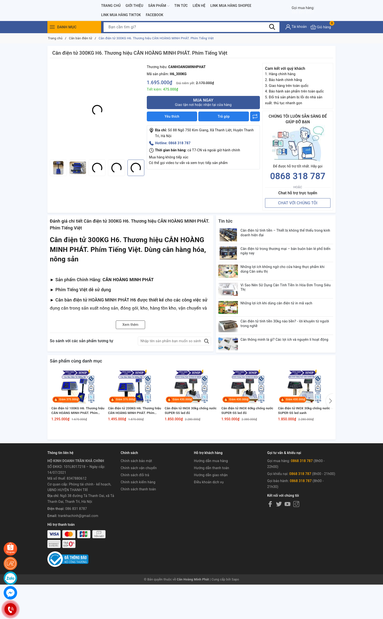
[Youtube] (287, 552)
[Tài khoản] (296, 27)
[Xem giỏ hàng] (320, 27)
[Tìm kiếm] (272, 27)
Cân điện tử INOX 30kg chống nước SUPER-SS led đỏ (189, 457)
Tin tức (181, 6)
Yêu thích (172, 116)
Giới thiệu (134, 6)
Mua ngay (203, 102)
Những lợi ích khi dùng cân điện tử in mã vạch (282, 320)
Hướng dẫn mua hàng (211, 509)
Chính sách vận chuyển (139, 516)
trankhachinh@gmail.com (78, 564)
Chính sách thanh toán (138, 537)
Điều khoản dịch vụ (209, 530)
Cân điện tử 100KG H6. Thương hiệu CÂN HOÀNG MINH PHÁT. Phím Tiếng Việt (77, 457)
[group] (97, 110)
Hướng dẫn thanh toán (211, 516)
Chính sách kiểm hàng (138, 530)
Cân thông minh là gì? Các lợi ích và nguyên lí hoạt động (285, 367)
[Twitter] (279, 552)
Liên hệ (199, 6)
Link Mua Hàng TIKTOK (121, 15)
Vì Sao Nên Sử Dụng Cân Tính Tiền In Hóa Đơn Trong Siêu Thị (287, 300)
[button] (329, 438)
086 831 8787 (307, 10)
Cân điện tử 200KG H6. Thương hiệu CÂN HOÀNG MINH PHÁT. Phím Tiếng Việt (133, 457)
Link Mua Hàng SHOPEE (230, 6)
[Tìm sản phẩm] (191, 27)
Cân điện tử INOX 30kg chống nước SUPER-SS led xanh (302, 457)
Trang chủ (111, 6)
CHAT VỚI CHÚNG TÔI (297, 203)
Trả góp (224, 116)
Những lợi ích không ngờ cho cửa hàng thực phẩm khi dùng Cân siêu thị (288, 278)
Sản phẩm (158, 5)
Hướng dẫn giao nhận (211, 523)
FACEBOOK (154, 15)
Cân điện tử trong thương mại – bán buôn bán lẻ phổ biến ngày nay (287, 256)
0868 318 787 (298, 176)
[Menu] (52, 27)
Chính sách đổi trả (135, 523)
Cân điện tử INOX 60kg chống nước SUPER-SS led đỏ (245, 457)
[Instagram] (296, 552)
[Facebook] (270, 552)
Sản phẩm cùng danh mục (76, 389)
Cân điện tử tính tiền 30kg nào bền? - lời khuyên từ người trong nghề (285, 345)
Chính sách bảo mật (136, 509)
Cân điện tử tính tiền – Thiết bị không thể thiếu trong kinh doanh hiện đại (287, 234)
